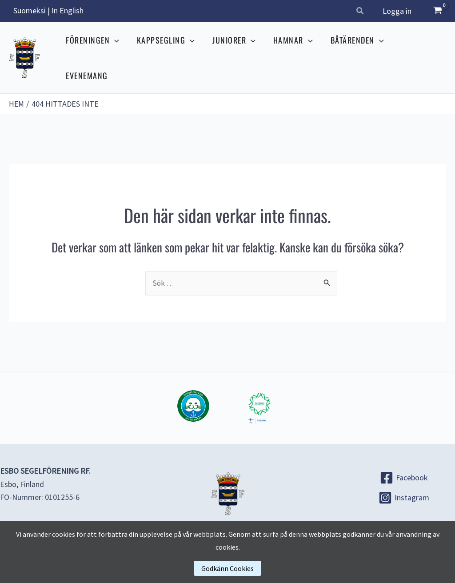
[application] (118, 50)
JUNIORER (233, 50)
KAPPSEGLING (167, 50)
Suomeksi (29, 10)
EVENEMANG (417, 50)
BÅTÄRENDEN (353, 50)
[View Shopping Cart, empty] (437, 11)
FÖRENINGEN (96, 50)
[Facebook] (403, 463)
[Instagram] (403, 483)
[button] (362, 12)
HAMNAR (291, 50)
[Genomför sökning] (327, 268)
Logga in (397, 11)
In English (68, 10)
